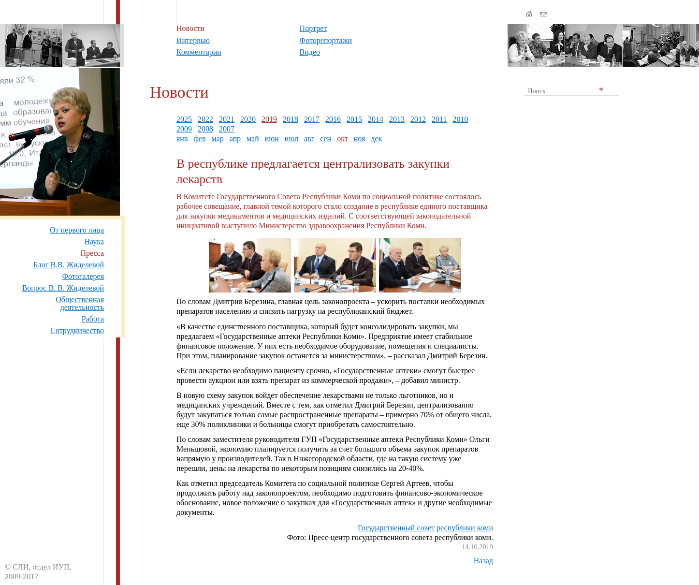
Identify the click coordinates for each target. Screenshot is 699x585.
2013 (397, 119)
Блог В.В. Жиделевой (68, 265)
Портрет (313, 28)
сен (325, 138)
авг (309, 138)
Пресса (92, 253)
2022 (205, 119)
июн (272, 138)
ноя (359, 138)
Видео (310, 52)
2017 (312, 119)
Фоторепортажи (326, 40)
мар (218, 138)
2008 (205, 129)
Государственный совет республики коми (425, 528)
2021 (226, 119)
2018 (290, 119)
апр (235, 138)
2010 (460, 119)
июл (291, 138)
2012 (418, 119)
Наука (94, 241)
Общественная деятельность (80, 303)
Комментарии (198, 52)
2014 (375, 119)
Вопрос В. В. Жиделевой (63, 288)
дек (376, 138)
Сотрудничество (77, 330)
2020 (248, 119)
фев (199, 138)
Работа (93, 319)
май (253, 138)
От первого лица (77, 230)
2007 (226, 129)
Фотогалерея (83, 276)
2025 (184, 119)
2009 (184, 129)
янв (182, 138)
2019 (269, 119)
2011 (439, 119)
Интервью (193, 40)
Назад (483, 560)
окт (342, 138)
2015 (354, 119)
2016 (333, 119)
